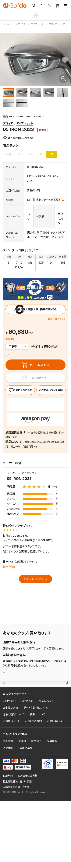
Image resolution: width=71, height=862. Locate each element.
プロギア (8, 123)
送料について (17, 361)
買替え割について (57, 326)
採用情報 (52, 802)
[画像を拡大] (63, 78)
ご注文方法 (27, 761)
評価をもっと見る (35, 586)
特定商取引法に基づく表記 (17, 842)
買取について (37, 775)
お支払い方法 (10, 768)
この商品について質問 (42, 207)
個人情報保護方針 (27, 836)
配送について (46, 761)
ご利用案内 (9, 761)
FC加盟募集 (26, 808)
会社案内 (8, 802)
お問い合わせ (54, 782)
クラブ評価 (9, 708)
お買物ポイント (11, 782)
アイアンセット (24, 123)
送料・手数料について (35, 768)
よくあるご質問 (33, 782)
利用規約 (8, 836)
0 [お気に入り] (9, 138)
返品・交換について (14, 775)
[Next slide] (65, 60)
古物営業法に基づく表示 (16, 848)
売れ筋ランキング (13, 698)
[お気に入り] (20, 397)
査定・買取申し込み (19, 681)
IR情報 (22, 802)
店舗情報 (8, 808)
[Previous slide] (6, 60)
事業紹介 (36, 802)
